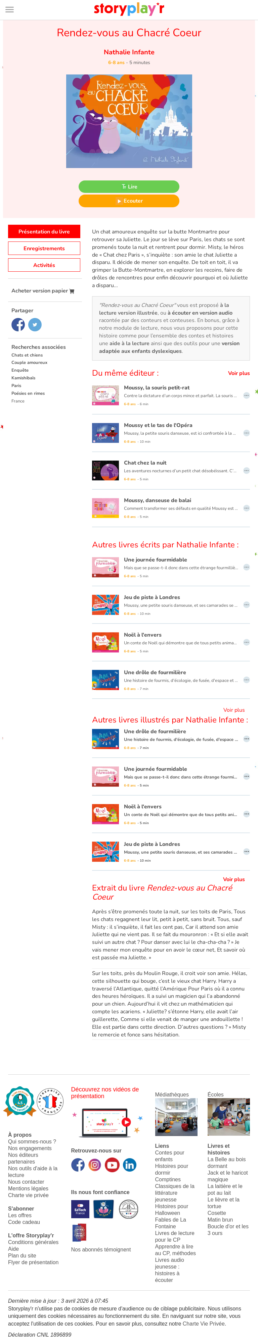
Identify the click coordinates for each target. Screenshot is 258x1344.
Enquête (20, 370)
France (18, 401)
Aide (13, 1249)
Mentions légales (28, 1188)
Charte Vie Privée (204, 1324)
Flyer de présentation (33, 1262)
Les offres (20, 1215)
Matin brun (220, 1220)
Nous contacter (26, 1182)
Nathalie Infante (129, 52)
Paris (16, 386)
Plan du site (22, 1255)
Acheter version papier (43, 290)
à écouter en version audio (200, 313)
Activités (44, 265)
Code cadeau (24, 1222)
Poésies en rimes (28, 393)
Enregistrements (44, 248)
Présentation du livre (44, 231)
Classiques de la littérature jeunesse (175, 1192)
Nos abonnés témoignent (101, 1249)
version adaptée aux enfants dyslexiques (169, 347)
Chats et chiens (27, 355)
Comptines (168, 1179)
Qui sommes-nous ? (32, 1141)
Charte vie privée (28, 1195)
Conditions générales (33, 1242)
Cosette (217, 1213)
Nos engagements (30, 1148)
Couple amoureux (29, 363)
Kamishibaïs (23, 378)
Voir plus (239, 373)
